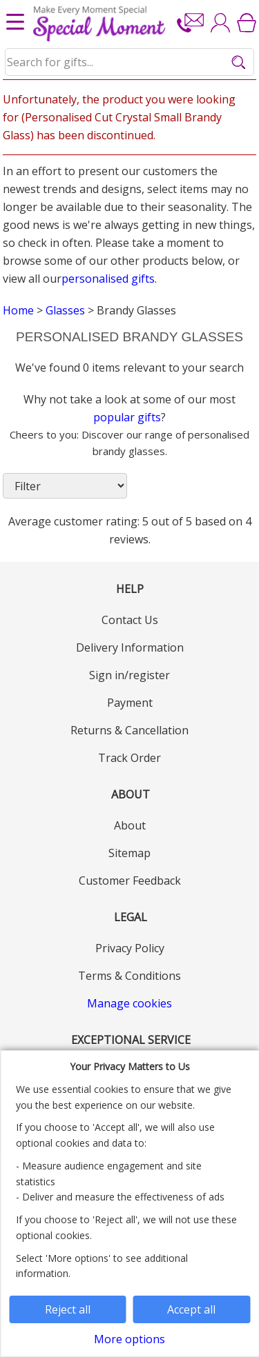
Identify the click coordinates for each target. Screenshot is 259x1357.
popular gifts (127, 417)
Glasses (65, 310)
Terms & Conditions (129, 975)
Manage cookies (129, 1003)
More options (129, 1339)
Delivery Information (130, 647)
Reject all (67, 1309)
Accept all (191, 1309)
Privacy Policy (129, 948)
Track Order (129, 757)
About (130, 825)
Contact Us (130, 619)
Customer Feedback (130, 880)
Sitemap (129, 853)
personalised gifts (108, 278)
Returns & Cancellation (129, 730)
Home (18, 310)
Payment (130, 702)
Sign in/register (129, 675)
